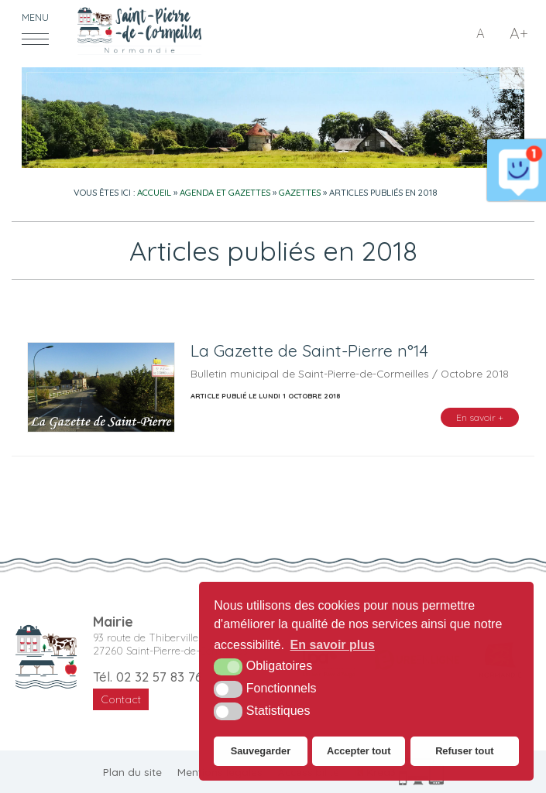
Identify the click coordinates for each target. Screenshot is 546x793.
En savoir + (479, 417)
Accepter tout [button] (358, 751)
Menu (35, 17)
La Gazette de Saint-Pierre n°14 (309, 350)
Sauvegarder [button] (261, 751)
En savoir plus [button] (332, 644)
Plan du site (132, 771)
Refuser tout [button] (464, 751)
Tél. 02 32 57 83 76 (147, 676)
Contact (121, 699)
